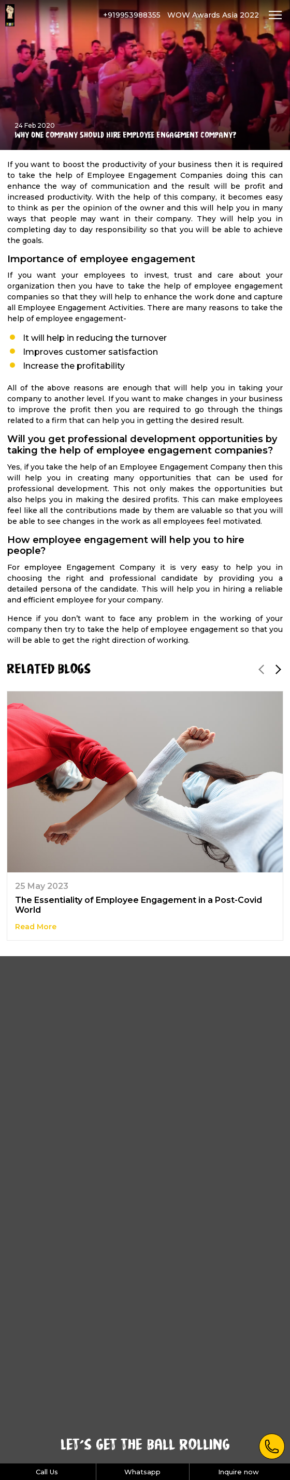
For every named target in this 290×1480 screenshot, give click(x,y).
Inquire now (238, 1472)
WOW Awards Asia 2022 (213, 15)
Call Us (47, 1472)
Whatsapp (142, 1472)
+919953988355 (132, 15)
